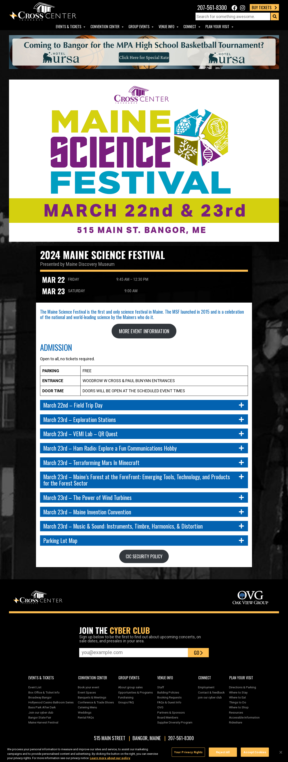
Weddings (84, 712)
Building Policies (168, 692)
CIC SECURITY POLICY (144, 556)
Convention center (104, 26)
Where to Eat (237, 697)
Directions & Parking (242, 687)
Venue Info (166, 26)
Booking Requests (169, 697)
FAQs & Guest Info (169, 702)
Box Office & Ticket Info (44, 692)
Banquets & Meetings (92, 697)
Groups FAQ (126, 702)
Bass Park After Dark (42, 707)
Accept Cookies (254, 753)
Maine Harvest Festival (43, 722)
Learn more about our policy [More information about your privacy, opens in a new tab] (110, 760)
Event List (34, 687)
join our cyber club (210, 697)
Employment (206, 687)
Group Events (138, 26)
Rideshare (235, 722)
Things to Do (237, 702)
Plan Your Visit (217, 26)
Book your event (88, 687)
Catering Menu (87, 707)
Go (198, 652)
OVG (160, 707)
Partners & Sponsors (171, 712)
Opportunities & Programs (135, 692)
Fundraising (125, 697)
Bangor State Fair (39, 717)
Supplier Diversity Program (175, 722)
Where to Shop (239, 707)
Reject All (223, 753)
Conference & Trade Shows (96, 702)
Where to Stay (238, 692)
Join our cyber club (40, 712)
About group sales (130, 687)
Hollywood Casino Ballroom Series (51, 702)
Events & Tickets (68, 26)
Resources (236, 712)
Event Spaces (87, 692)
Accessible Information (244, 717)
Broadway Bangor (40, 697)
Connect (189, 26)
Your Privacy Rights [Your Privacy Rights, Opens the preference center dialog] (188, 753)
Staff (160, 687)
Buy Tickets (264, 7)
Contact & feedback (211, 692)
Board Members (167, 717)
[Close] (281, 754)
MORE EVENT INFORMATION (144, 331)
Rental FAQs (86, 717)
